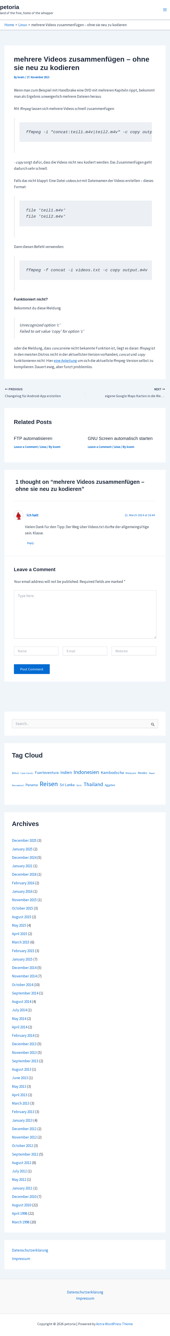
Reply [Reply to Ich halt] (30, 543)
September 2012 (25, 1154)
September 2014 (25, 993)
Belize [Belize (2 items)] (15, 773)
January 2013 (22, 1120)
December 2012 (24, 1128)
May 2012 (19, 1179)
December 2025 (24, 840)
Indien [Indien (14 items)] (66, 772)
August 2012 (21, 1162)
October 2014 (22, 984)
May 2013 (19, 1086)
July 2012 (19, 1171)
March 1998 (20, 1222)
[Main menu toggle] (165, 10)
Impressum (21, 1258)
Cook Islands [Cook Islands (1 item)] (27, 773)
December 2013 (24, 1043)
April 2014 (19, 1027)
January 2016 (22, 891)
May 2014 (19, 1018)
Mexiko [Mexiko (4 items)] (142, 773)
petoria (9, 7)
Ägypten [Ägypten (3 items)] (110, 785)
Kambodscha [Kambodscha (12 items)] (112, 772)
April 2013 (19, 1094)
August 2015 (21, 916)
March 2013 (20, 1103)
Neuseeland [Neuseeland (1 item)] (18, 785)
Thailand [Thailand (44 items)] (93, 784)
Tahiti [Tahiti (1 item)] (79, 785)
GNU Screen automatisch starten (120, 438)
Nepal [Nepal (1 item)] (152, 773)
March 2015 (20, 942)
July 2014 (19, 1010)
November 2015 (24, 899)
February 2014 (23, 1035)
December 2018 (24, 874)
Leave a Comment (26, 447)
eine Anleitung (65, 360)
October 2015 (22, 908)
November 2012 (24, 1137)
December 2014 (24, 967)
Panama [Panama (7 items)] (31, 785)
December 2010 (24, 1196)
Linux (43, 447)
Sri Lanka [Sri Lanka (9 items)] (67, 784)
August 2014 (21, 1001)
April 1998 (19, 1213)
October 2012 (22, 1145)
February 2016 (23, 883)
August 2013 (21, 1069)
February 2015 (23, 950)
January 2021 (22, 865)
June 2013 (20, 1077)
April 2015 (19, 933)
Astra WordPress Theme (114, 1324)
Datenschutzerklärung (30, 1250)
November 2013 (24, 1052)
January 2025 (22, 849)
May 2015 (19, 925)
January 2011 (22, 1188)
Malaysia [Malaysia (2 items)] (131, 773)
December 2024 (24, 857)
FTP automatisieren (33, 438)
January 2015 (22, 959)
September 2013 (25, 1061)
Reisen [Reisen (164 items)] (49, 784)
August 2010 (21, 1205)
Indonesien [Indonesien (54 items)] (86, 772)
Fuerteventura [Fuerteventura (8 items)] (47, 772)
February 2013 (23, 1111)
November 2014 (24, 976)
